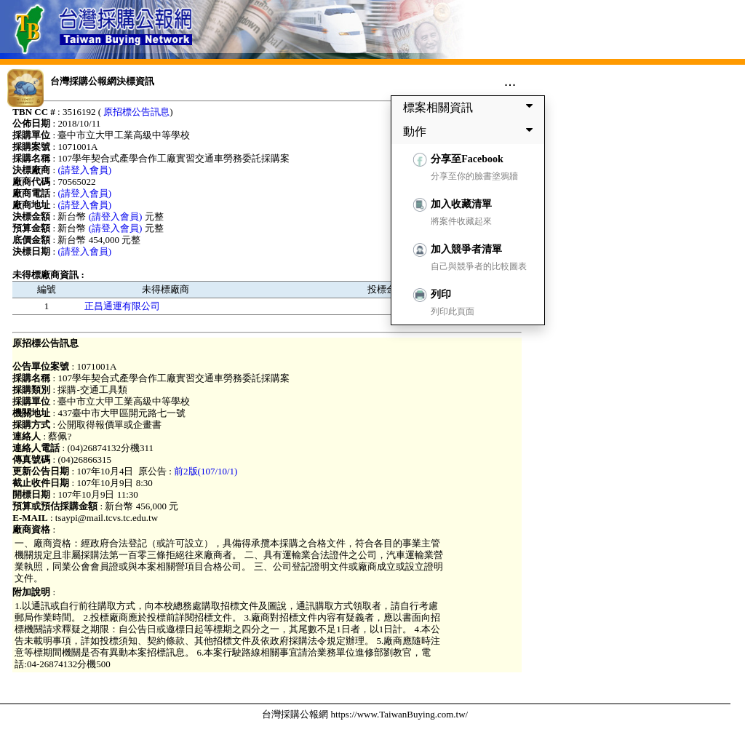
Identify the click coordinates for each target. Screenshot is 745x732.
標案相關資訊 (470, 107)
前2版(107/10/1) (205, 471)
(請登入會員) (84, 169)
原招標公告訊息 (136, 111)
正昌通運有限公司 (122, 306)
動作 (470, 131)
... (510, 81)
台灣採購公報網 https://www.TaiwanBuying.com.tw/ (365, 714)
